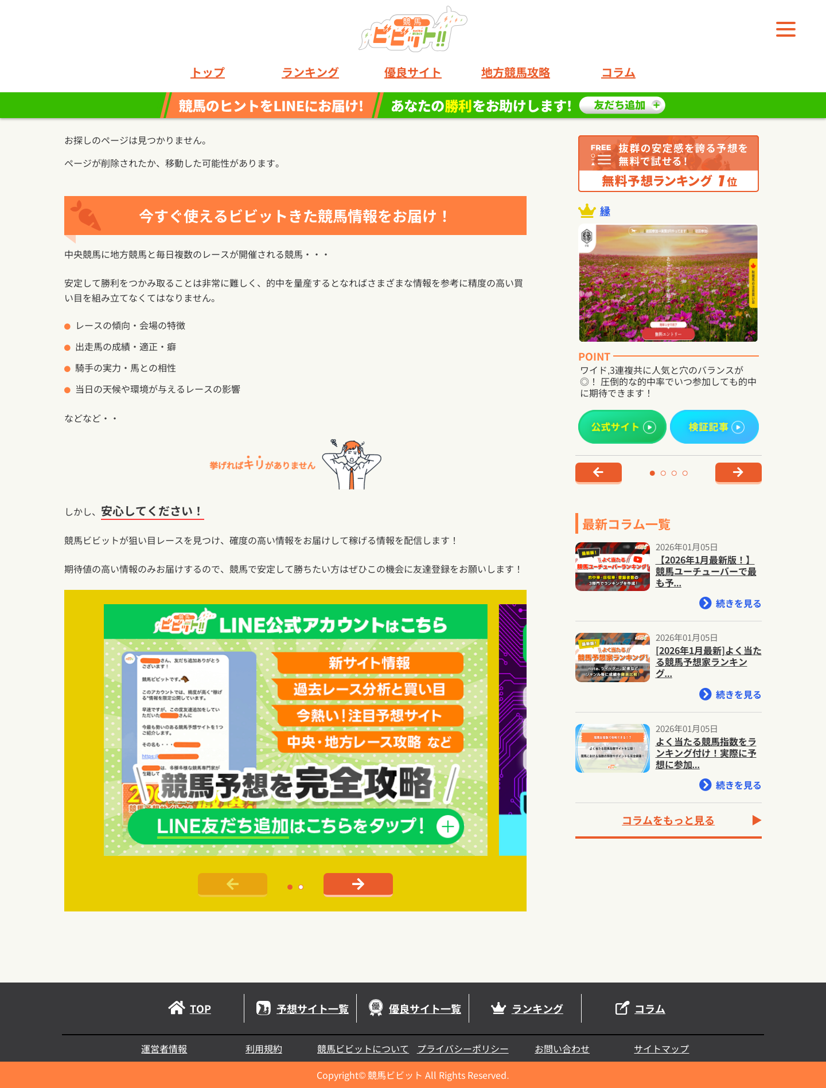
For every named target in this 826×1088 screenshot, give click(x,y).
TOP (188, 1008)
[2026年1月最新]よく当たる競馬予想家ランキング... (709, 661)
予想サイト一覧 (300, 1008)
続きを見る (730, 603)
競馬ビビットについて (363, 1048)
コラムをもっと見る (668, 819)
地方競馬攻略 (515, 72)
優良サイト (413, 72)
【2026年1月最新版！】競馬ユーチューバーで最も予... (706, 571)
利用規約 (264, 1048)
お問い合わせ (562, 1048)
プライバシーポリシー (463, 1048)
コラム (618, 72)
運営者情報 (164, 1048)
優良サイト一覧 (412, 1008)
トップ (207, 72)
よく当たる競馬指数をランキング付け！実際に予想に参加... (706, 752)
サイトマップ (661, 1048)
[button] (290, 887)
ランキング (310, 72)
